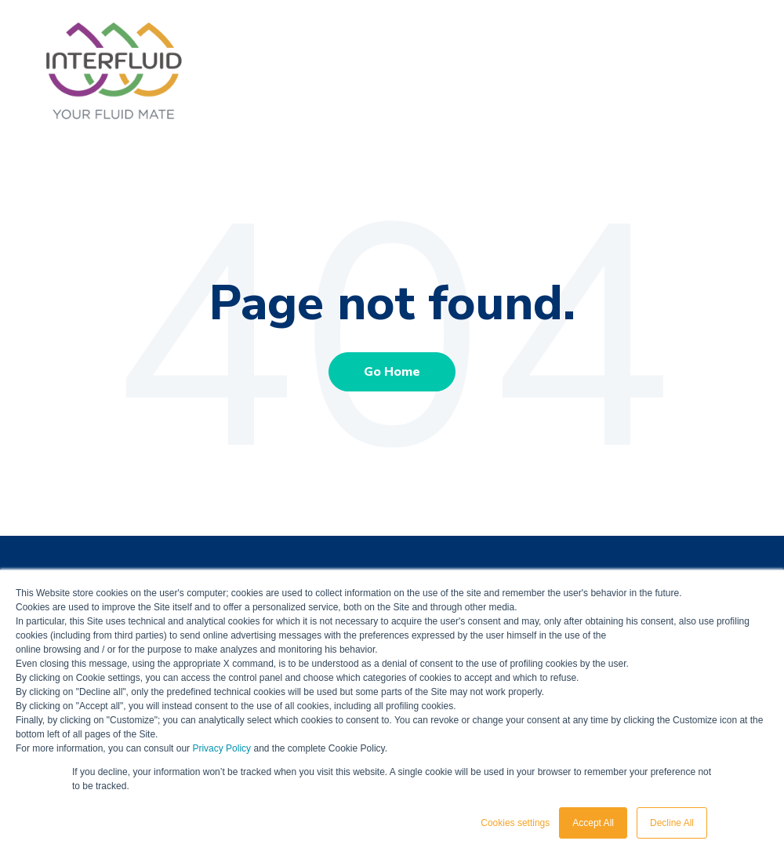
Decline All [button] (672, 822)
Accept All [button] (593, 822)
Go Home (392, 371)
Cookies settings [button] (515, 822)
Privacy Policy (221, 748)
